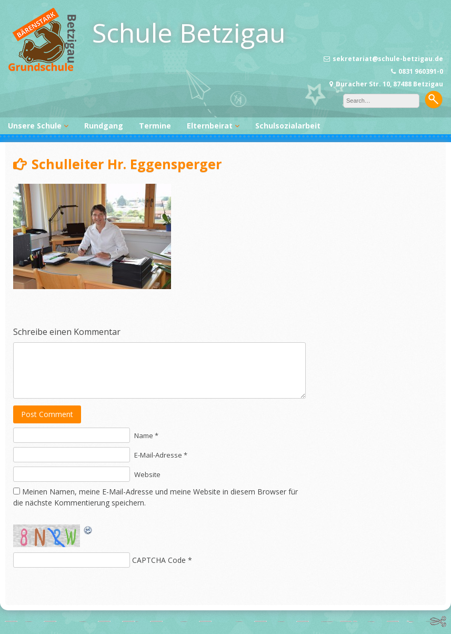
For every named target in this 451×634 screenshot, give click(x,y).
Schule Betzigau (189, 33)
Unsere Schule (35, 126)
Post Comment (47, 414)
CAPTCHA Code (159, 560)
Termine (155, 126)
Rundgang (103, 126)
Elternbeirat (210, 126)
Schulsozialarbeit (287, 126)
